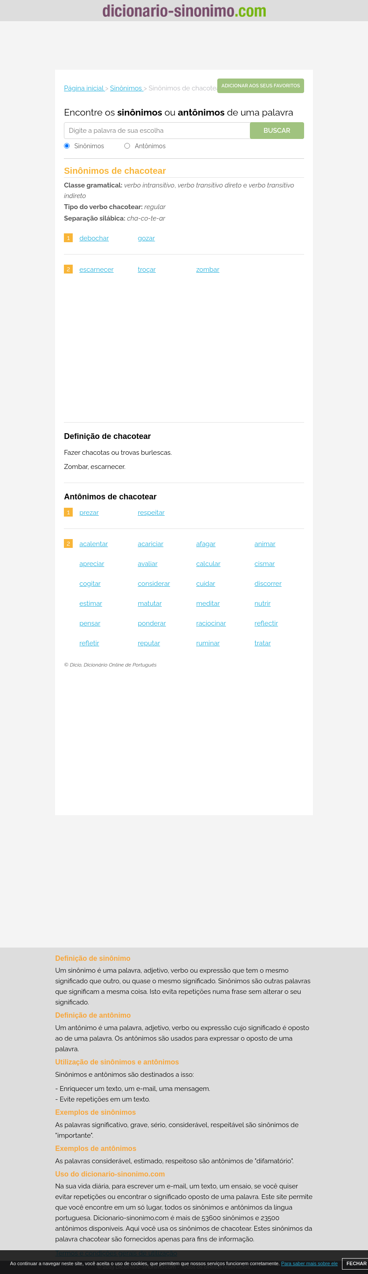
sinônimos (139, 112)
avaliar (148, 564)
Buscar (277, 131)
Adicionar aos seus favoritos (260, 86)
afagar (206, 544)
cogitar (89, 584)
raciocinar (211, 623)
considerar (154, 584)
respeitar (151, 513)
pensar (89, 623)
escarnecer (96, 270)
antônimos (201, 112)
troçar (147, 270)
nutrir (263, 603)
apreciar (91, 564)
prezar (89, 513)
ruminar (207, 643)
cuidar (205, 584)
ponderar (152, 623)
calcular (208, 564)
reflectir (266, 623)
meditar (208, 603)
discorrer (268, 584)
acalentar (93, 544)
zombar (207, 270)
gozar (146, 238)
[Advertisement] (184, 45)
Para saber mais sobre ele (309, 1263)
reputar (149, 643)
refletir (89, 643)
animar (265, 544)
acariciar (151, 544)
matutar (150, 603)
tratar (263, 643)
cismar (265, 564)
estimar (90, 603)
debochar (94, 238)
